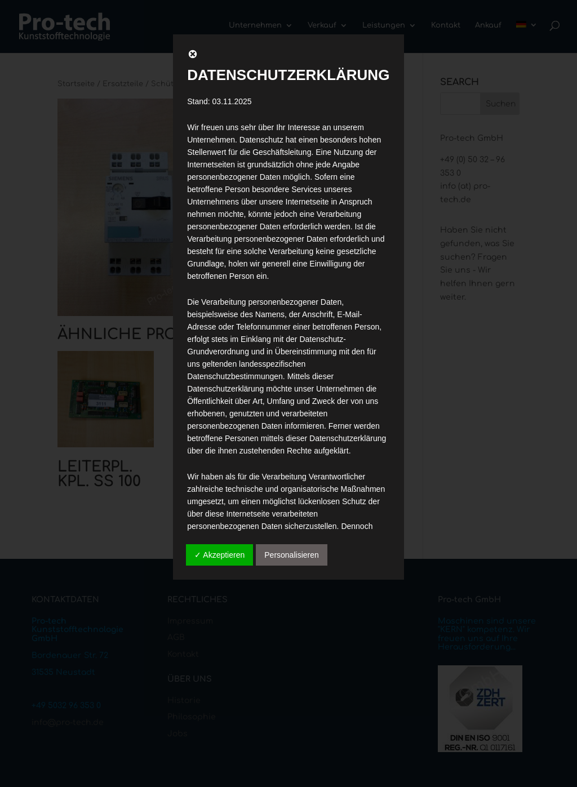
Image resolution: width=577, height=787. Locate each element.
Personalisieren (291, 554)
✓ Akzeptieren (219, 554)
